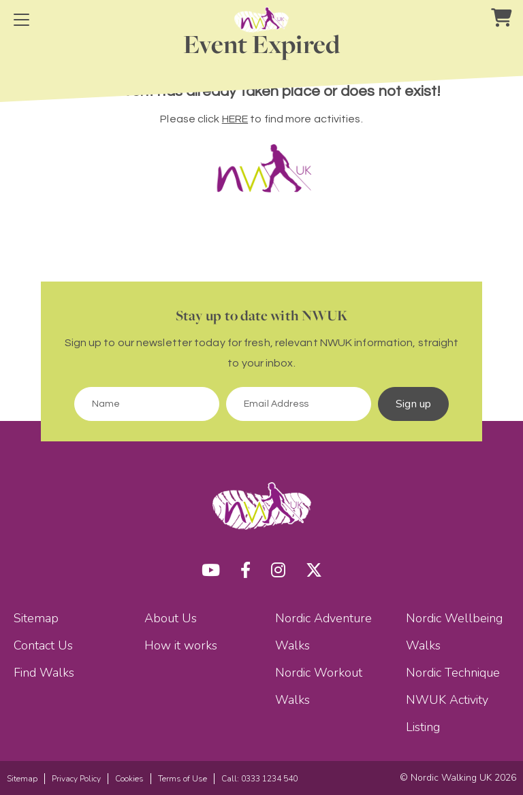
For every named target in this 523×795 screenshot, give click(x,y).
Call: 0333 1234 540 (259, 778)
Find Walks (44, 672)
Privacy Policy (76, 778)
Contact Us (43, 645)
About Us (170, 618)
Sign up (413, 403)
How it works (180, 645)
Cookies (129, 778)
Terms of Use (182, 778)
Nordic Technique (453, 672)
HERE (235, 119)
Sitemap (36, 618)
